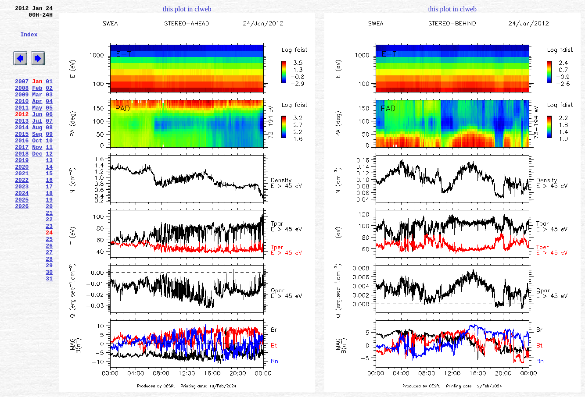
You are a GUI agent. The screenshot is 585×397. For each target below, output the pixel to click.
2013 (22, 141)
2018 (22, 181)
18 (49, 228)
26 (49, 291)
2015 (22, 157)
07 (49, 141)
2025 (22, 236)
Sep (37, 157)
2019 (22, 189)
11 (49, 173)
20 (49, 244)
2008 (22, 102)
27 (49, 299)
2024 (22, 228)
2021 (22, 205)
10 (49, 165)
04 (49, 118)
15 (49, 205)
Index (28, 41)
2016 (22, 165)
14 (49, 197)
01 (49, 94)
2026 (22, 244)
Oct (37, 165)
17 (49, 220)
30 (49, 323)
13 (49, 189)
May (37, 126)
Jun (37, 134)
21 (49, 252)
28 (49, 307)
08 (49, 149)
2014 (22, 149)
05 (49, 126)
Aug (37, 149)
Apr (37, 118)
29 (49, 315)
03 (49, 110)
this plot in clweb (187, 9)
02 (49, 102)
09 (49, 157)
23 (49, 268)
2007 (22, 94)
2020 (22, 197)
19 (49, 236)
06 (49, 134)
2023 (22, 220)
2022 (22, 212)
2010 (22, 118)
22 (49, 260)
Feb (37, 102)
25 (49, 283)
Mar (37, 110)
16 (49, 212)
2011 (22, 126)
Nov (37, 173)
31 (49, 331)
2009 (22, 110)
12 (49, 181)
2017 (22, 173)
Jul (37, 141)
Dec (37, 181)
